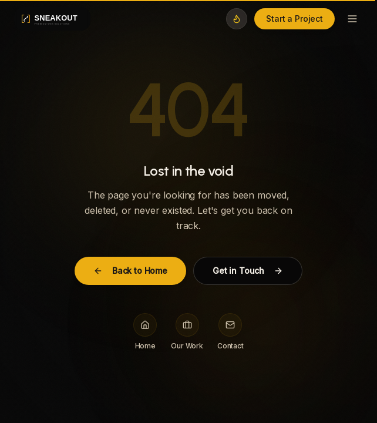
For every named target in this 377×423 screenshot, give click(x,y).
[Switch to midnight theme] (236, 18)
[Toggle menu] (352, 18)
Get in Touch (248, 271)
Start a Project (294, 19)
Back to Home (130, 271)
